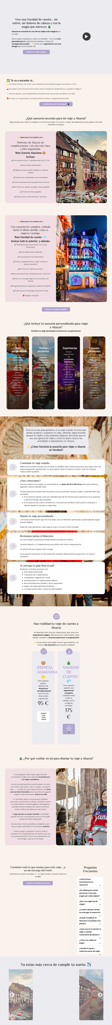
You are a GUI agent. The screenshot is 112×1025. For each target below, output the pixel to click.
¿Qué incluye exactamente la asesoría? (90, 882)
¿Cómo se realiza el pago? (90, 942)
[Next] (100, 995)
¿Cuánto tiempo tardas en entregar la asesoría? (90, 911)
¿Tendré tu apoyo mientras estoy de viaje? (90, 950)
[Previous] (12, 995)
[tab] (90, 882)
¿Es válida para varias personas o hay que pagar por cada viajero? (90, 893)
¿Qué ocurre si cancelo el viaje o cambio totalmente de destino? (90, 932)
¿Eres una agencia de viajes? (90, 903)
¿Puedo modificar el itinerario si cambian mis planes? (90, 921)
